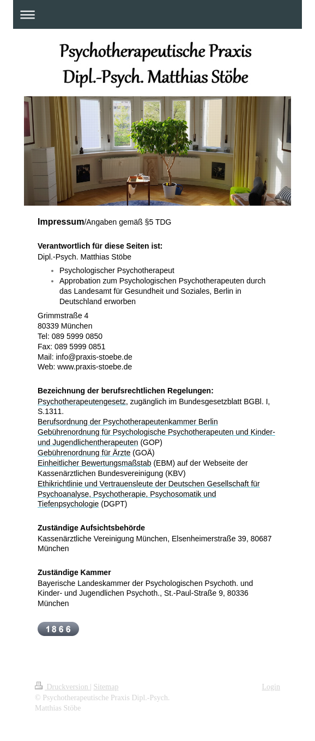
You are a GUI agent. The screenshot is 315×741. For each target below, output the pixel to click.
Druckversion (62, 687)
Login (271, 687)
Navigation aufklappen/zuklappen (157, 14)
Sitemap (106, 687)
